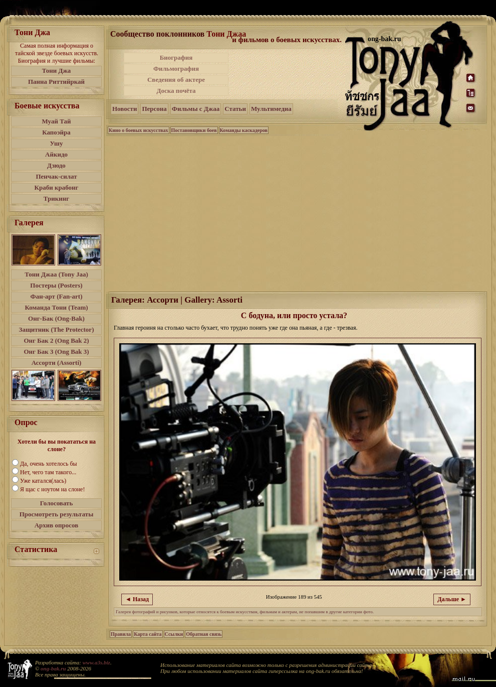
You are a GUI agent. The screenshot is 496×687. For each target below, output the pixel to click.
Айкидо (56, 154)
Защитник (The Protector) (56, 329)
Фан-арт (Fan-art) (57, 296)
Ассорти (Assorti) (57, 362)
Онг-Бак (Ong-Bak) (56, 318)
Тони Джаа (226, 34)
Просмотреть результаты (57, 514)
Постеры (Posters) (56, 285)
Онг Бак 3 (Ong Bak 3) (56, 351)
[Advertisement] (287, 74)
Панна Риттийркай (56, 81)
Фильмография (176, 68)
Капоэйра (56, 132)
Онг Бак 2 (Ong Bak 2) (56, 340)
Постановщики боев (194, 130)
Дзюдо (56, 165)
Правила (121, 634)
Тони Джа (56, 70)
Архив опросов (57, 525)
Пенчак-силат (56, 176)
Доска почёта (175, 90)
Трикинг (56, 198)
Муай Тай (56, 121)
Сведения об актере (176, 79)
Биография (176, 57)
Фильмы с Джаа (195, 108)
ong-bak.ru (53, 668)
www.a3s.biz (96, 662)
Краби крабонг (57, 187)
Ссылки (174, 634)
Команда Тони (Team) (56, 307)
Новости (124, 108)
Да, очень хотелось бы (48, 463)
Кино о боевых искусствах (138, 130)
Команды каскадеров (244, 130)
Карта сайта (147, 634)
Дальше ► (451, 599)
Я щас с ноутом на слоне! (52, 489)
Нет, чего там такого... (48, 472)
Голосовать (56, 503)
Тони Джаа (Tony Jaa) (56, 274)
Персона (154, 108)
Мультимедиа (271, 108)
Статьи (235, 108)
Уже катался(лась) (43, 480)
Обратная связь (203, 634)
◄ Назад (137, 599)
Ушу (56, 143)
